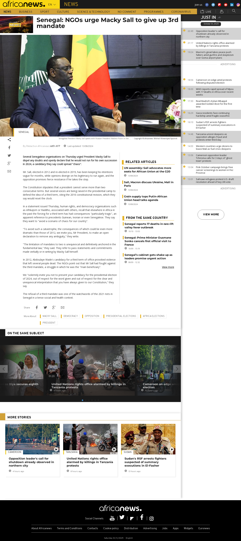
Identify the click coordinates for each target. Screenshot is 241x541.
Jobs (164, 528)
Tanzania (72, 452)
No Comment (127, 12)
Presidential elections (121, 316)
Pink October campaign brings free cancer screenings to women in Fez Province (214, 170)
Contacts (92, 528)
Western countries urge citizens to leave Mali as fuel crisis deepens (214, 147)
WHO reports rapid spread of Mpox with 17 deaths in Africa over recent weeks (215, 92)
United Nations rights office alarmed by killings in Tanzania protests (215, 44)
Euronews (204, 528)
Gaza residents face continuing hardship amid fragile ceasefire (213, 114)
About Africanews (41, 528)
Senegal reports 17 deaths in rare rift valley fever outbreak (149, 225)
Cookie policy (111, 528)
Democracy (71, 316)
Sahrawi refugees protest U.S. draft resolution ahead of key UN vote (215, 180)
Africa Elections (153, 316)
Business (25, 12)
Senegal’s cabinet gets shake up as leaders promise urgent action (148, 256)
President (49, 323)
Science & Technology (93, 12)
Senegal (23, 132)
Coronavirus (181, 12)
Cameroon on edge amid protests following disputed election (214, 81)
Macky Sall (50, 316)
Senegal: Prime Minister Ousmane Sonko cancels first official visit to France (148, 241)
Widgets (188, 528)
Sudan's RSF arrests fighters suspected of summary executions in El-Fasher (215, 125)
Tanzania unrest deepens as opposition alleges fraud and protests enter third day (211, 137)
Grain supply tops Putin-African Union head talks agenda (145, 198)
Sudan (128, 452)
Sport (44, 12)
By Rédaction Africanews (36, 146)
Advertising (150, 528)
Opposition (92, 316)
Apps (176, 528)
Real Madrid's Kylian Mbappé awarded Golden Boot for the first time (214, 104)
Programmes (154, 12)
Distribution (131, 528)
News (7, 12)
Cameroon (14, 452)
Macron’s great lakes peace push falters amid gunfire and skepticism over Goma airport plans (215, 55)
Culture (63, 12)
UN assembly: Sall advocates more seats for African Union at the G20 (147, 169)
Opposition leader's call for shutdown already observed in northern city (212, 34)
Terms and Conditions (69, 528)
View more (211, 214)
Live (206, 11)
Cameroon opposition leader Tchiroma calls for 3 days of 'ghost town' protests (214, 158)
